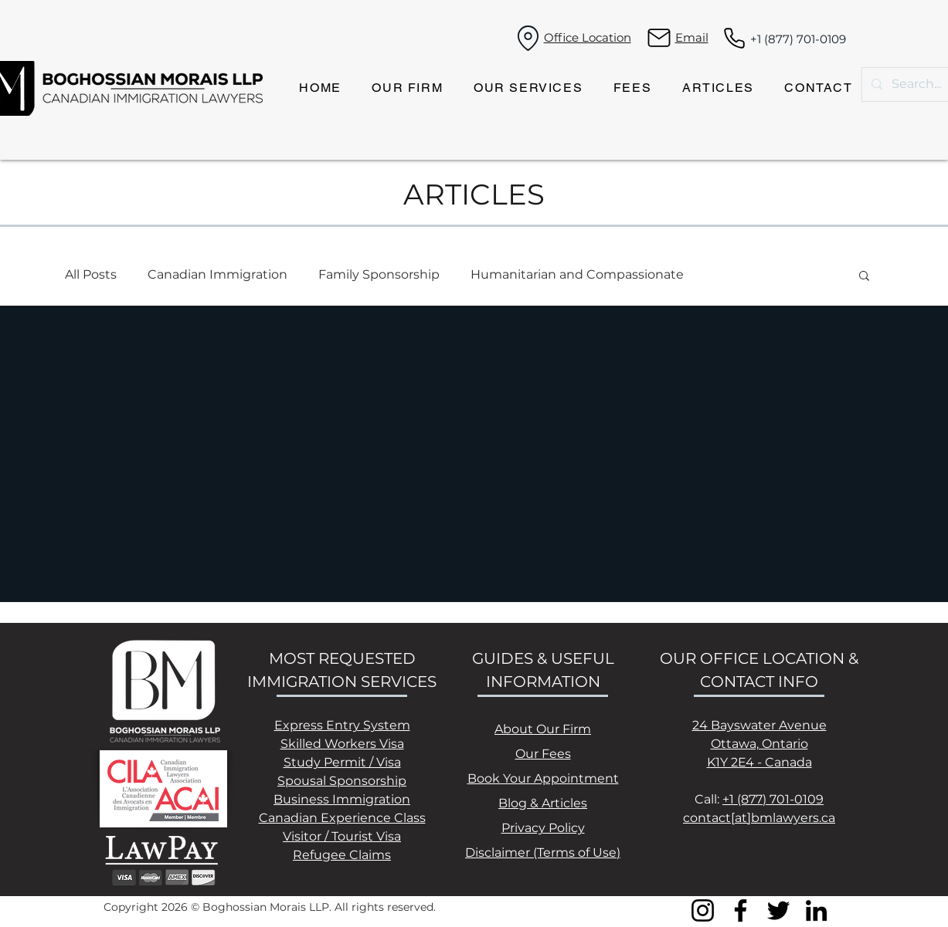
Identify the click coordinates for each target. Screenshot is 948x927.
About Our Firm (542, 729)
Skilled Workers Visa (342, 743)
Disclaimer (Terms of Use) (542, 852)
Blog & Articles (542, 803)
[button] (864, 277)
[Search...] (917, 84)
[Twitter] (778, 910)
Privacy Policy (543, 827)
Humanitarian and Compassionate (577, 274)
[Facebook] (740, 910)
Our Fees (543, 753)
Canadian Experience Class (342, 817)
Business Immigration (342, 799)
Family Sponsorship (379, 274)
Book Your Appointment (543, 778)
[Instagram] (703, 910)
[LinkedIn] (816, 910)
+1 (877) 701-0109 (798, 39)
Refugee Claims (342, 854)
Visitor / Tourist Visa (342, 836)
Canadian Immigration (217, 274)
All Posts (91, 274)
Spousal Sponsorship (341, 780)
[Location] (528, 37)
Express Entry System (342, 725)
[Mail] (659, 37)
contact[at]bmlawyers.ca (759, 817)
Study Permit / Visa (342, 762)
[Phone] (734, 37)
